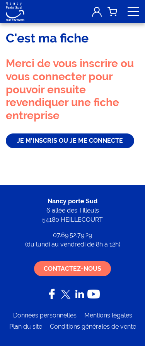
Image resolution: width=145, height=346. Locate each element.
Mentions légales (108, 315)
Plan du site (25, 326)
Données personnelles (45, 315)
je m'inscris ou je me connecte (70, 140)
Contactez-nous (72, 268)
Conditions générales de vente (93, 326)
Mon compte (96, 11)
